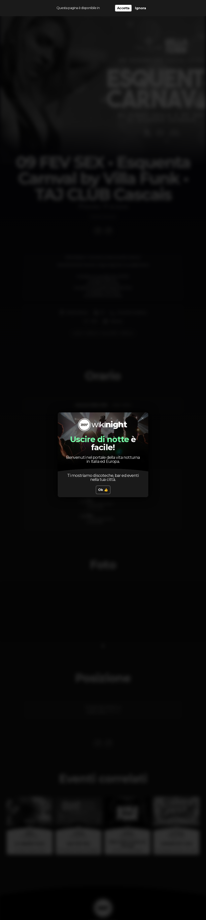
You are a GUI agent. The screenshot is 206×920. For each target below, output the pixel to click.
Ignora (140, 8)
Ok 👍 (103, 490)
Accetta (123, 8)
